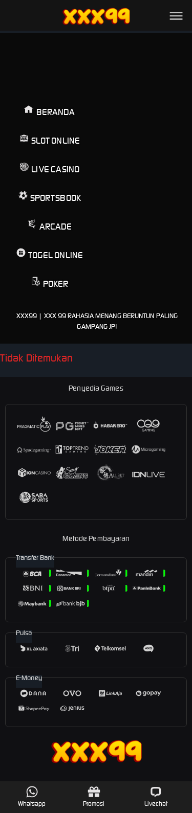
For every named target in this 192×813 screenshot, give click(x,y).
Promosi (94, 796)
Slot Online (49, 139)
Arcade (49, 225)
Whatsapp (32, 796)
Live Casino (49, 168)
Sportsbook (49, 197)
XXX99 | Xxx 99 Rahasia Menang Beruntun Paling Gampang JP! (97, 321)
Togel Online (49, 254)
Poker (50, 283)
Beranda (49, 111)
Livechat (155, 796)
